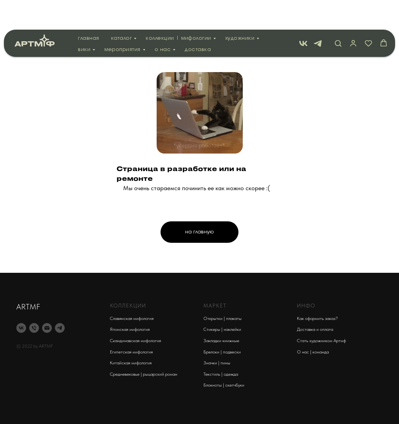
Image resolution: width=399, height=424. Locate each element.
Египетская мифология (131, 352)
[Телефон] (34, 328)
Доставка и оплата (315, 329)
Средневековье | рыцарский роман (143, 374)
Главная (88, 8)
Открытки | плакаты (222, 318)
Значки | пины (216, 363)
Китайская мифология (131, 363)
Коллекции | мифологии (178, 8)
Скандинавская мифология (135, 340)
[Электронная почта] (47, 328)
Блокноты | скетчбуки (223, 385)
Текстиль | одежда (220, 374)
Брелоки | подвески (222, 352)
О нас (163, 20)
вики (84, 20)
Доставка (198, 20)
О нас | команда (313, 352)
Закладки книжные (221, 340)
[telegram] (318, 14)
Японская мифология (130, 329)
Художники (240, 8)
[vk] (303, 14)
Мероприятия (122, 20)
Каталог (121, 8)
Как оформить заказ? (317, 318)
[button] (338, 13)
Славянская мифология (132, 318)
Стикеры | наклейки (222, 329)
